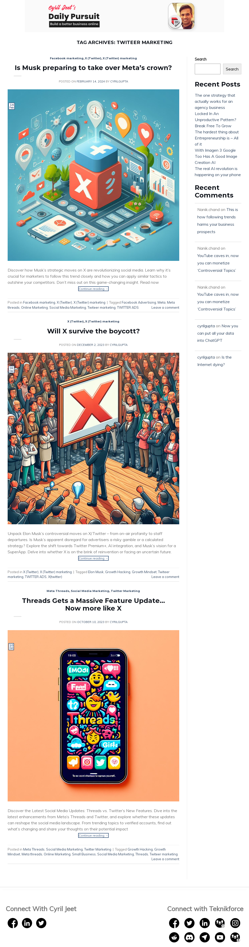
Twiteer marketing (102, 307)
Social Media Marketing (67, 307)
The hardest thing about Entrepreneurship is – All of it (217, 138)
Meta (161, 302)
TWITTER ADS (128, 307)
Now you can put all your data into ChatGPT (217, 333)
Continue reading (93, 288)
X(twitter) (55, 577)
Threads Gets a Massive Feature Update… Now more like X (93, 604)
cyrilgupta (119, 81)
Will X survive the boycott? (93, 331)
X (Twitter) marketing (120, 58)
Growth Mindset (144, 572)
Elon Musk (96, 572)
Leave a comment (165, 307)
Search (200, 59)
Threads (141, 854)
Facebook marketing (67, 58)
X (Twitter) (93, 58)
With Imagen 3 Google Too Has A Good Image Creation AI (216, 156)
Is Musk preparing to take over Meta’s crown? (93, 68)
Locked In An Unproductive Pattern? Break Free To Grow (215, 119)
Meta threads (32, 854)
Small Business (84, 854)
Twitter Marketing (125, 591)
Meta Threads (58, 591)
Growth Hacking (117, 572)
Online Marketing (34, 307)
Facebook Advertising (139, 302)
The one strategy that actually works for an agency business (215, 101)
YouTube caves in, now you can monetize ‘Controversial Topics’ (218, 263)
